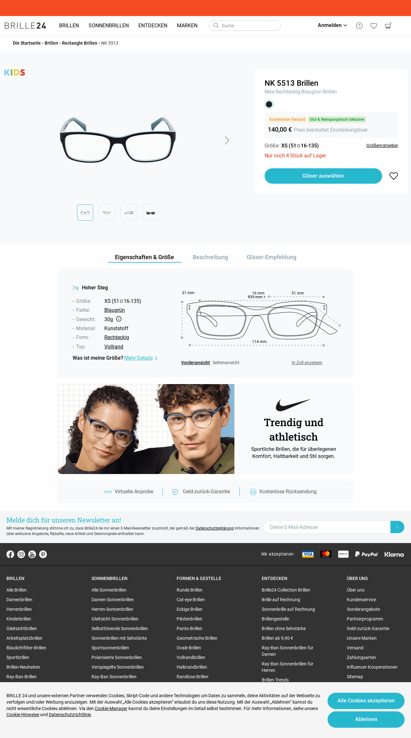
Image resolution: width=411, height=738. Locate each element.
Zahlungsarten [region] (361, 657)
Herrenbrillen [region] (19, 609)
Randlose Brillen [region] (192, 676)
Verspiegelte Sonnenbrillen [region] (118, 667)
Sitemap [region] (355, 676)
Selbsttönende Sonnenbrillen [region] (120, 628)
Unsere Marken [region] (362, 638)
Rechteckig (287, 92)
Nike (270, 92)
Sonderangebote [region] (363, 609)
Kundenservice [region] (361, 599)
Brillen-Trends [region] (275, 679)
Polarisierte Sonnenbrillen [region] (117, 657)
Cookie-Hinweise (22, 714)
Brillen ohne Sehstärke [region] (284, 628)
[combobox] (245, 26)
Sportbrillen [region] (17, 657)
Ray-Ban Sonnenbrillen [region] (114, 676)
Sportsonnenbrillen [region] (110, 647)
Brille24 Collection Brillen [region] (286, 590)
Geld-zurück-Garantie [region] (368, 628)
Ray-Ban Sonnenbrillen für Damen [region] (287, 651)
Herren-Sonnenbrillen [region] (112, 609)
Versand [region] (355, 647)
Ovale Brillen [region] (189, 647)
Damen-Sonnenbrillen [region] (113, 599)
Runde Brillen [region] (190, 590)
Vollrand (113, 347)
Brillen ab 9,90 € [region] (277, 638)
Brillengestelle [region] (275, 618)
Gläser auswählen (323, 176)
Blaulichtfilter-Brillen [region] (26, 647)
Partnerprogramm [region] (365, 618)
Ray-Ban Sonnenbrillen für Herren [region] (287, 667)
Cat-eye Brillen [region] (191, 599)
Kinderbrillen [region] (18, 618)
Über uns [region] (355, 590)
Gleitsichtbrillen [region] (21, 628)
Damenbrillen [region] (19, 599)
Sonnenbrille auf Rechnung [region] (288, 609)
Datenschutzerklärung (215, 528)
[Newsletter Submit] (397, 527)
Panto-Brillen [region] (189, 628)
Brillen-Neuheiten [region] (23, 667)
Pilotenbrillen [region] (189, 618)
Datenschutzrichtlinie (70, 714)
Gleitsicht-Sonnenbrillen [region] (115, 618)
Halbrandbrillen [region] (192, 667)
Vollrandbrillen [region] (191, 657)
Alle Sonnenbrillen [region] (109, 590)
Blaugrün (311, 92)
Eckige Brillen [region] (190, 609)
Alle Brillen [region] (16, 590)
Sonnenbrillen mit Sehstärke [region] (119, 638)
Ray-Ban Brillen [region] (21, 676)
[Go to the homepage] (25, 25)
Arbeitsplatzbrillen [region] (24, 638)
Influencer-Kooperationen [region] (372, 667)
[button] (226, 140)
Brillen (330, 92)
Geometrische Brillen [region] (197, 638)
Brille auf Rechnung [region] (281, 599)
